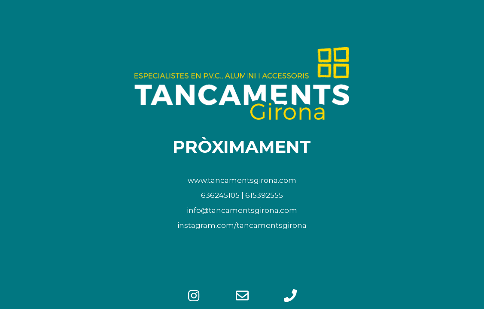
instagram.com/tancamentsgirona (242, 225)
